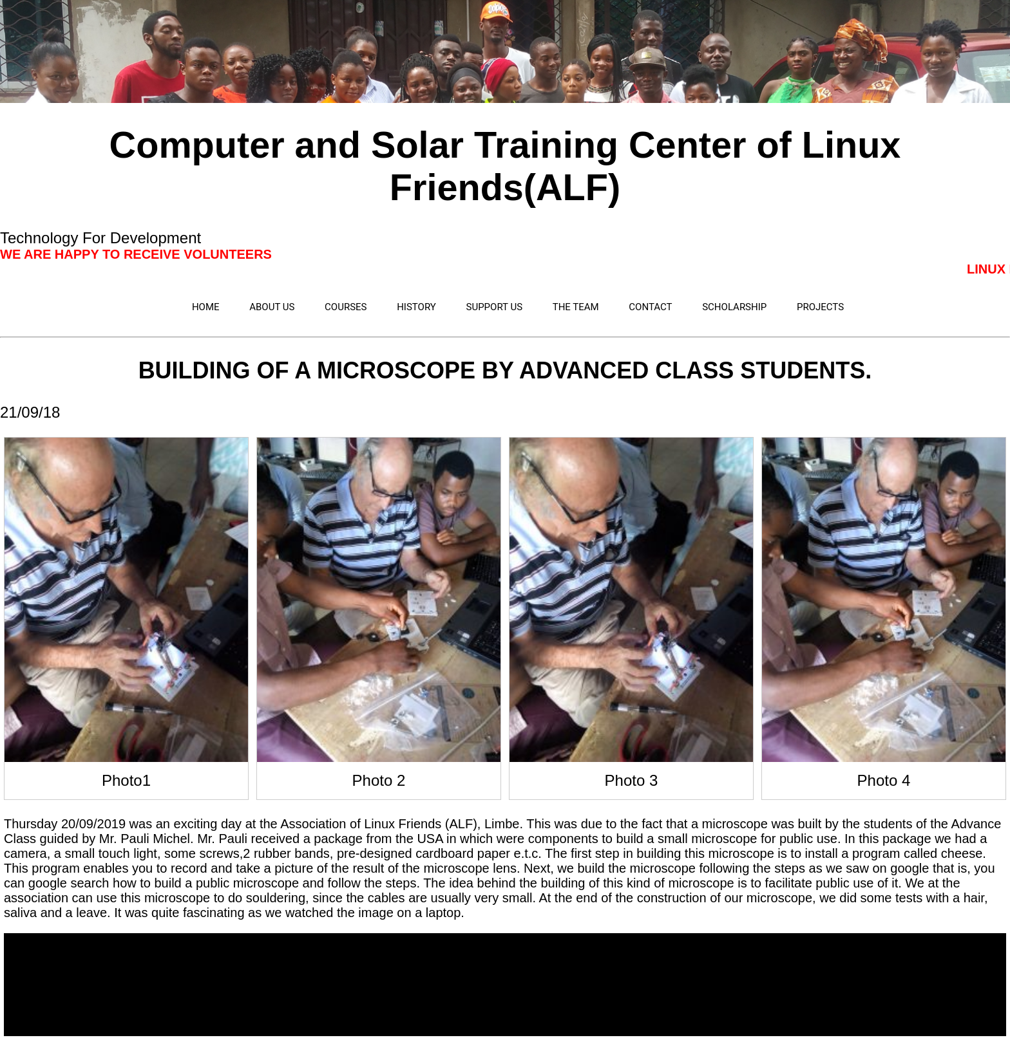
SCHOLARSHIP (734, 307)
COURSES (346, 307)
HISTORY (416, 307)
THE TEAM (576, 307)
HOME (206, 307)
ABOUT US (271, 307)
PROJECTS (820, 307)
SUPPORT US (494, 307)
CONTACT (650, 307)
